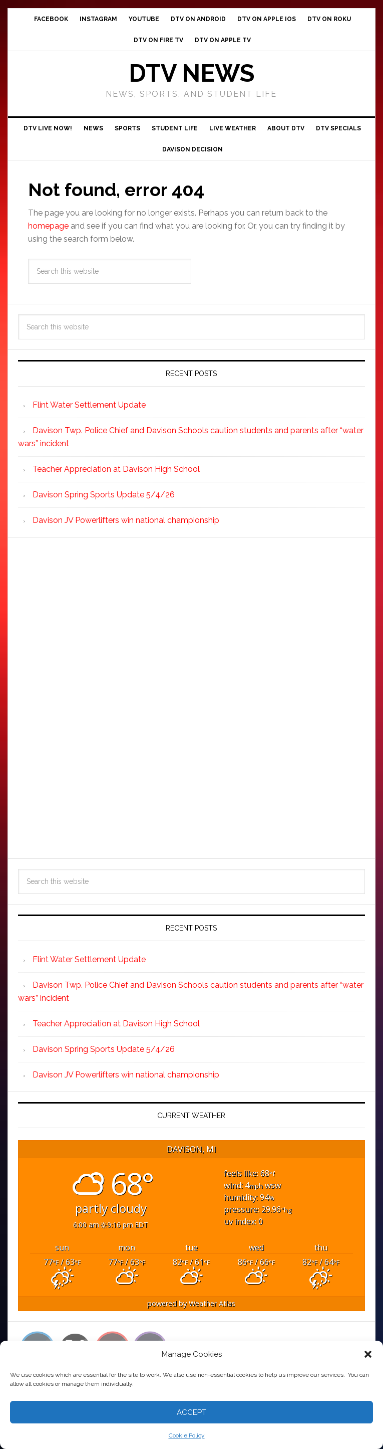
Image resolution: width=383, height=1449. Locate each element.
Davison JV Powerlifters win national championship (126, 520)
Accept (191, 1412)
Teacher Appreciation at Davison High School (116, 469)
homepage (48, 226)
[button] (368, 1354)
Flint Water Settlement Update (89, 405)
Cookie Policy (187, 1435)
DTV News (191, 73)
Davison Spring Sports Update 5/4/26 (104, 494)
